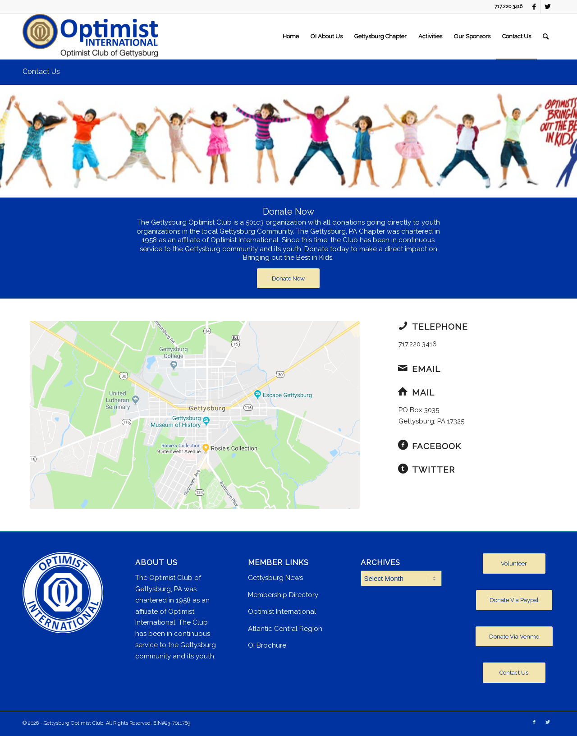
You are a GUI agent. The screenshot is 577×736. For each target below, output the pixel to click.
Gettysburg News (275, 578)
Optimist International (282, 611)
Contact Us (41, 71)
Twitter (433, 469)
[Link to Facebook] (533, 7)
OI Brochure (267, 645)
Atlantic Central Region (285, 629)
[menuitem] (291, 36)
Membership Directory (283, 595)
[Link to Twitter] (547, 7)
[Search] (545, 36)
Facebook (436, 446)
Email (426, 369)
